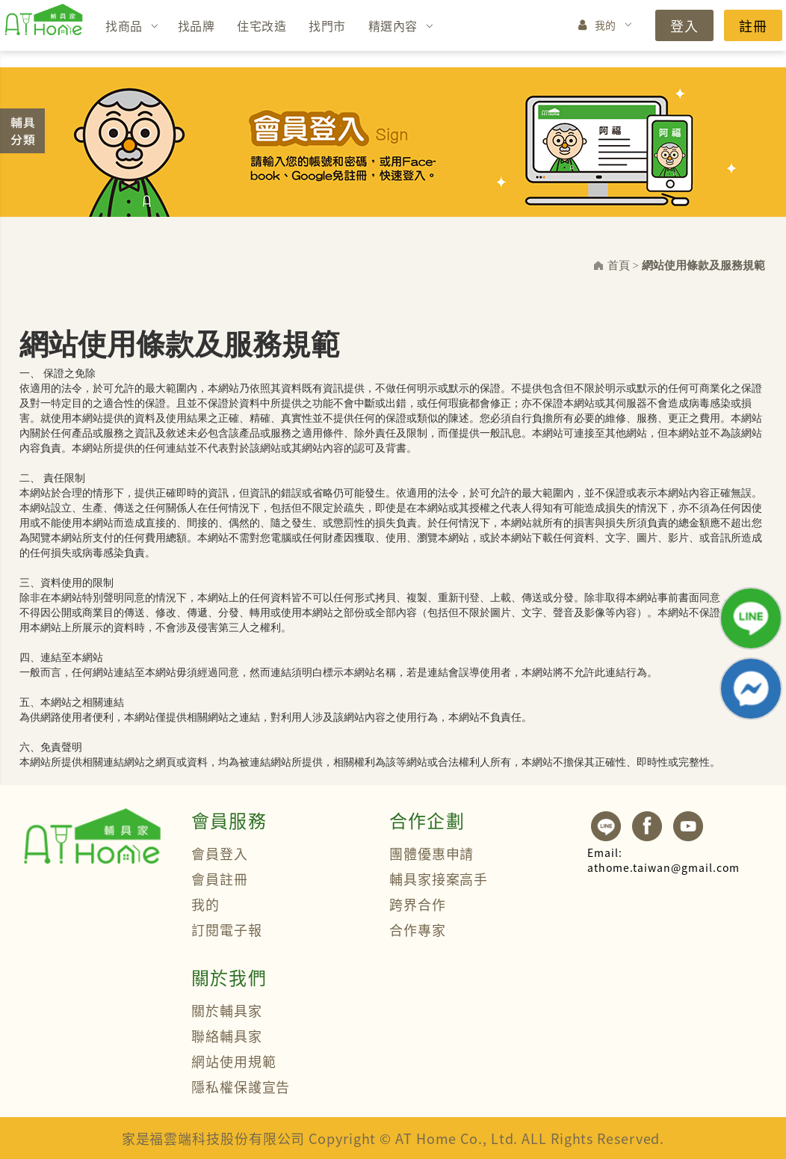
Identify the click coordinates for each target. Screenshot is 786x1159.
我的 (605, 24)
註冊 (753, 25)
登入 (684, 25)
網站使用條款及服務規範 (703, 265)
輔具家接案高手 (438, 878)
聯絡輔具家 (226, 1035)
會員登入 (219, 853)
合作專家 (417, 929)
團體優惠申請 (431, 853)
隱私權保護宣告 (240, 1086)
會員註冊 (219, 878)
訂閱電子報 (226, 929)
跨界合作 (417, 904)
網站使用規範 (233, 1061)
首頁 (618, 265)
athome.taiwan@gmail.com (663, 860)
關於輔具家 (226, 1010)
